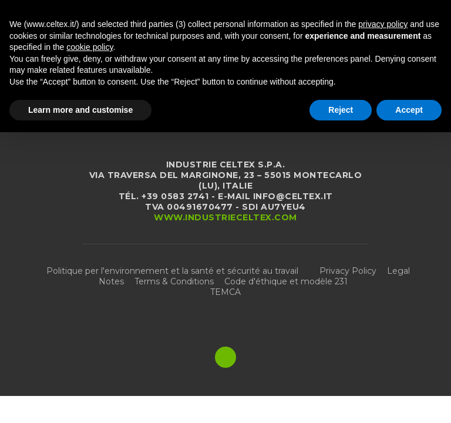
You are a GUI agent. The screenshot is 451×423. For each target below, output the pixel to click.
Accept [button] (409, 110)
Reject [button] (340, 110)
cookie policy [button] (89, 47)
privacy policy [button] (383, 24)
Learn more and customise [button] (80, 110)
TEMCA (225, 292)
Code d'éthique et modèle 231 (286, 281)
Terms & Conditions (174, 281)
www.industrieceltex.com (225, 217)
